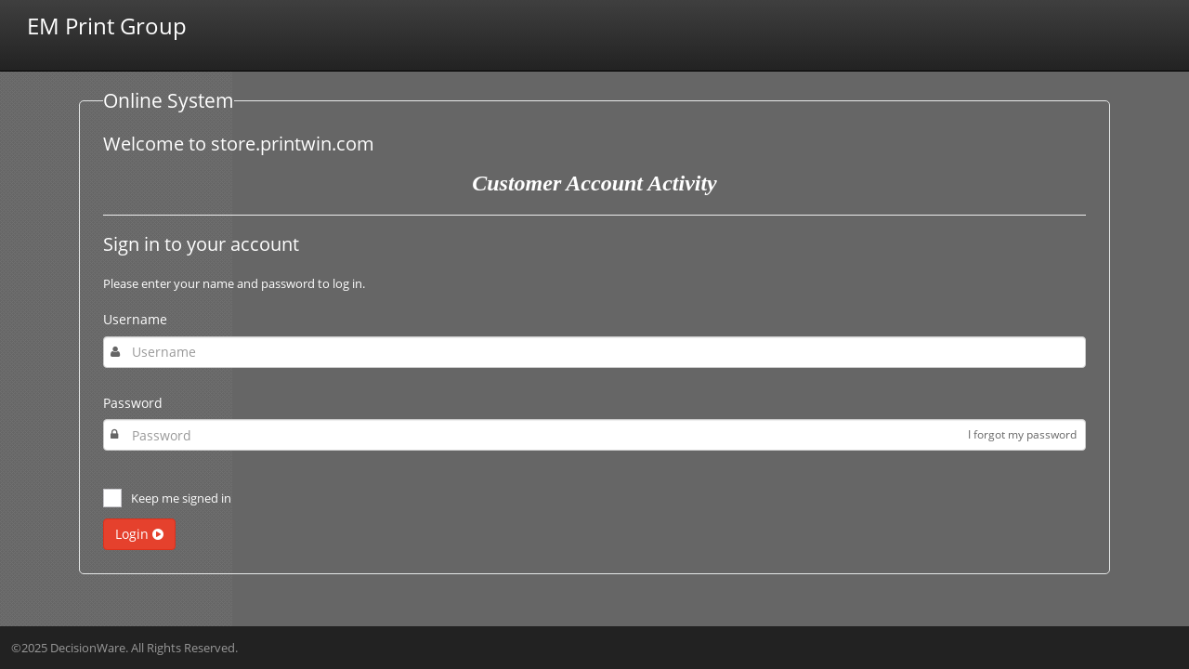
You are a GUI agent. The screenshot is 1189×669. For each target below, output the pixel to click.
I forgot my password (1022, 434)
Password (133, 403)
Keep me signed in (181, 498)
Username (135, 319)
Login (139, 534)
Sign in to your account (201, 244)
